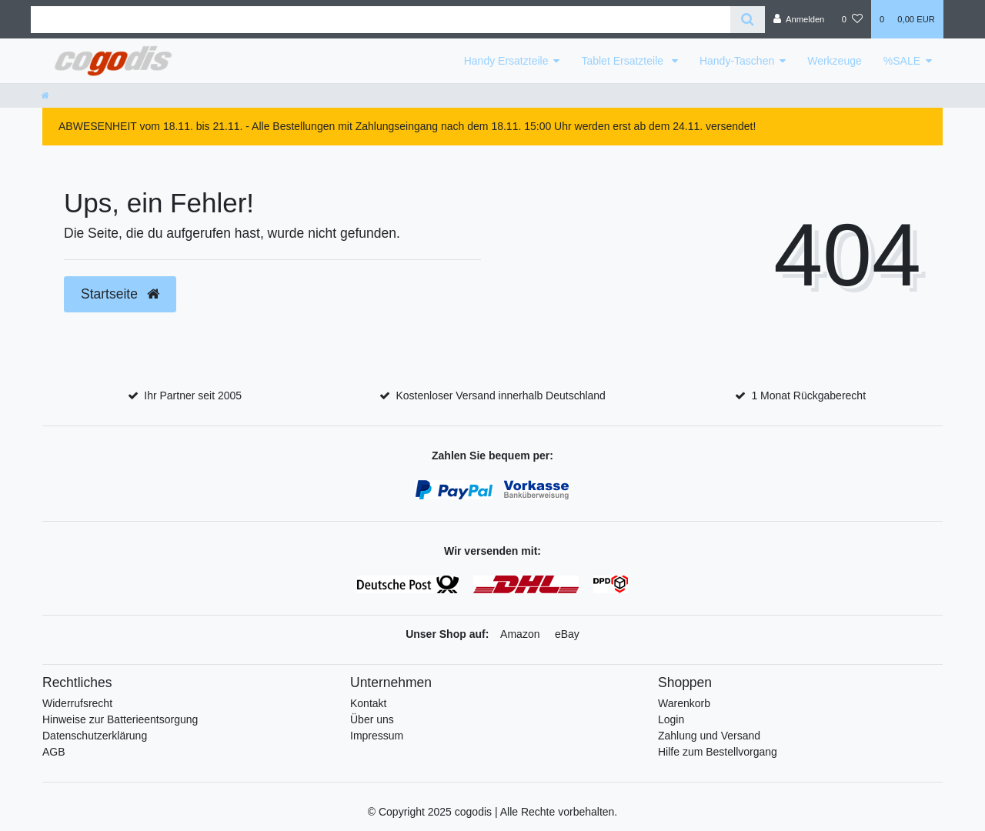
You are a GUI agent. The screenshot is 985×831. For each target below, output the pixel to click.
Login (671, 719)
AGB (53, 752)
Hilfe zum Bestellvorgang (717, 752)
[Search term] (380, 19)
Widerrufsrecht (77, 703)
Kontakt (368, 703)
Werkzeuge (834, 61)
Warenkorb (684, 703)
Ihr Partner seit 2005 (193, 395)
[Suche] (747, 19)
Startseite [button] (120, 294)
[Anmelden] (799, 19)
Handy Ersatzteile (506, 61)
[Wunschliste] (852, 19)
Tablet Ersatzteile (623, 61)
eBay (567, 634)
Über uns (372, 719)
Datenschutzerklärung (94, 735)
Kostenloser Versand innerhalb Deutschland (500, 395)
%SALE (901, 61)
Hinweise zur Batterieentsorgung (120, 719)
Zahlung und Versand (709, 735)
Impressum (376, 735)
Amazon (519, 634)
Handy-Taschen (737, 61)
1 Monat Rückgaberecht (808, 395)
